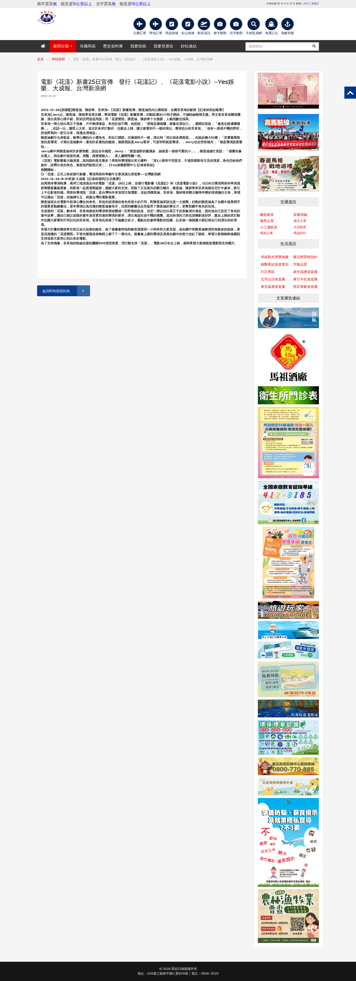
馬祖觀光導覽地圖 (275, 256)
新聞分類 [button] (62, 46)
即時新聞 (58, 59)
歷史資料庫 (113, 46)
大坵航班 (299, 227)
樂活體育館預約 (305, 256)
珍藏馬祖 (88, 46)
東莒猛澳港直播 (273, 286)
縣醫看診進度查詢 (275, 264)
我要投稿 (138, 46)
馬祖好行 (299, 233)
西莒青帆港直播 (305, 286)
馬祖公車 (266, 233)
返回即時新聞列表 (65, 291)
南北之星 (299, 220)
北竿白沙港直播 (273, 279)
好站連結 (189, 46)
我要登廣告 (163, 46)
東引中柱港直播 (305, 279)
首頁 (40, 59)
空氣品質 (300, 264)
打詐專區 (268, 271)
